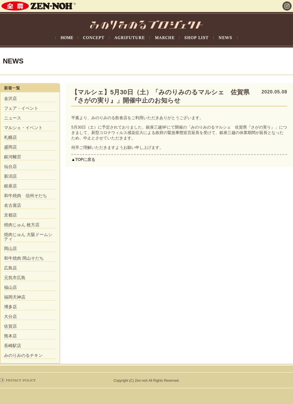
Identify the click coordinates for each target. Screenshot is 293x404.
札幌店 (10, 137)
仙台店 (10, 166)
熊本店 (10, 336)
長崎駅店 (12, 345)
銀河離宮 (12, 157)
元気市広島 (14, 277)
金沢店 (10, 98)
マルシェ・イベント (23, 127)
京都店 (10, 215)
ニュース (12, 118)
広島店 (10, 268)
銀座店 (10, 186)
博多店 (10, 307)
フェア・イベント (21, 108)
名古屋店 (12, 205)
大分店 (10, 316)
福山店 (10, 287)
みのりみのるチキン (23, 355)
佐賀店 (10, 326)
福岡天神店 (14, 297)
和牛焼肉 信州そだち (25, 195)
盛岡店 (10, 147)
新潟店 (10, 176)
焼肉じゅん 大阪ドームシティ (28, 236)
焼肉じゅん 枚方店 (21, 225)
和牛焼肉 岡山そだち (24, 258)
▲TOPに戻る (83, 159)
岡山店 (10, 248)
